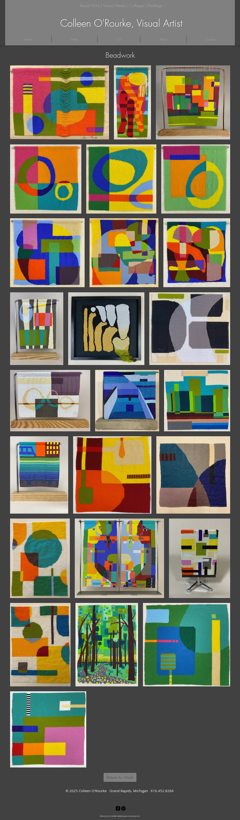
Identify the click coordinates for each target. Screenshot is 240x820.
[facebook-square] (118, 808)
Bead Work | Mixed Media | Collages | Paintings (121, 5)
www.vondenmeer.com (132, 816)
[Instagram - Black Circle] (123, 808)
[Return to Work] (120, 777)
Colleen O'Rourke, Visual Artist (121, 23)
